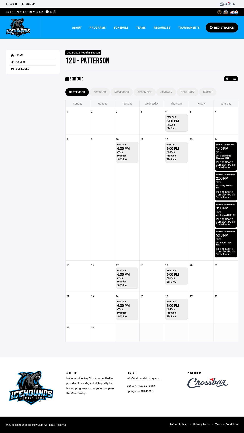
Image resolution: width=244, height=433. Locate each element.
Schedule (121, 27)
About (77, 27)
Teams (141, 27)
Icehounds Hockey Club (24, 12)
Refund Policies (179, 424)
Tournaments (189, 27)
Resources (162, 27)
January (166, 92)
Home (16, 55)
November (121, 92)
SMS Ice (171, 128)
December (144, 92)
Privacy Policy (201, 424)
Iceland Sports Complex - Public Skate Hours (225, 164)
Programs (98, 27)
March (208, 92)
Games (17, 62)
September (77, 92)
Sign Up (28, 4)
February (187, 92)
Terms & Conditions (226, 424)
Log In (11, 4)
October (99, 92)
